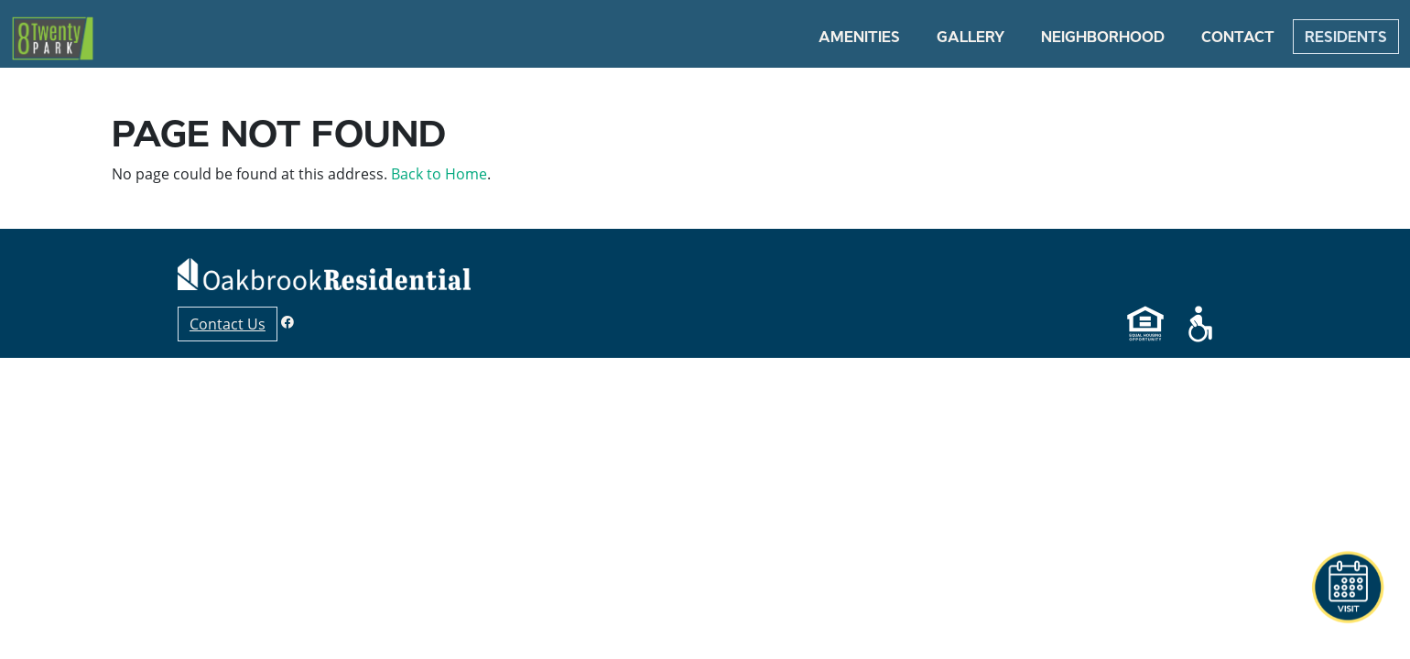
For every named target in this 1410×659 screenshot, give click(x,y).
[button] (1347, 587)
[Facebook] (287, 321)
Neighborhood (1103, 36)
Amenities (859, 36)
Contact (1237, 36)
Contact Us (228, 324)
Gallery (970, 36)
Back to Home (439, 174)
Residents (1346, 36)
